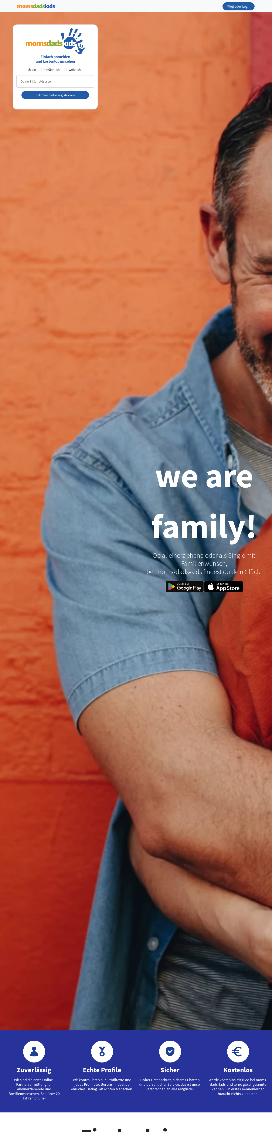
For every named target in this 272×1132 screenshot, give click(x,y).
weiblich (75, 69)
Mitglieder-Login (238, 6)
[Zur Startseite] (36, 5)
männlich (53, 69)
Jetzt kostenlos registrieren (55, 95)
